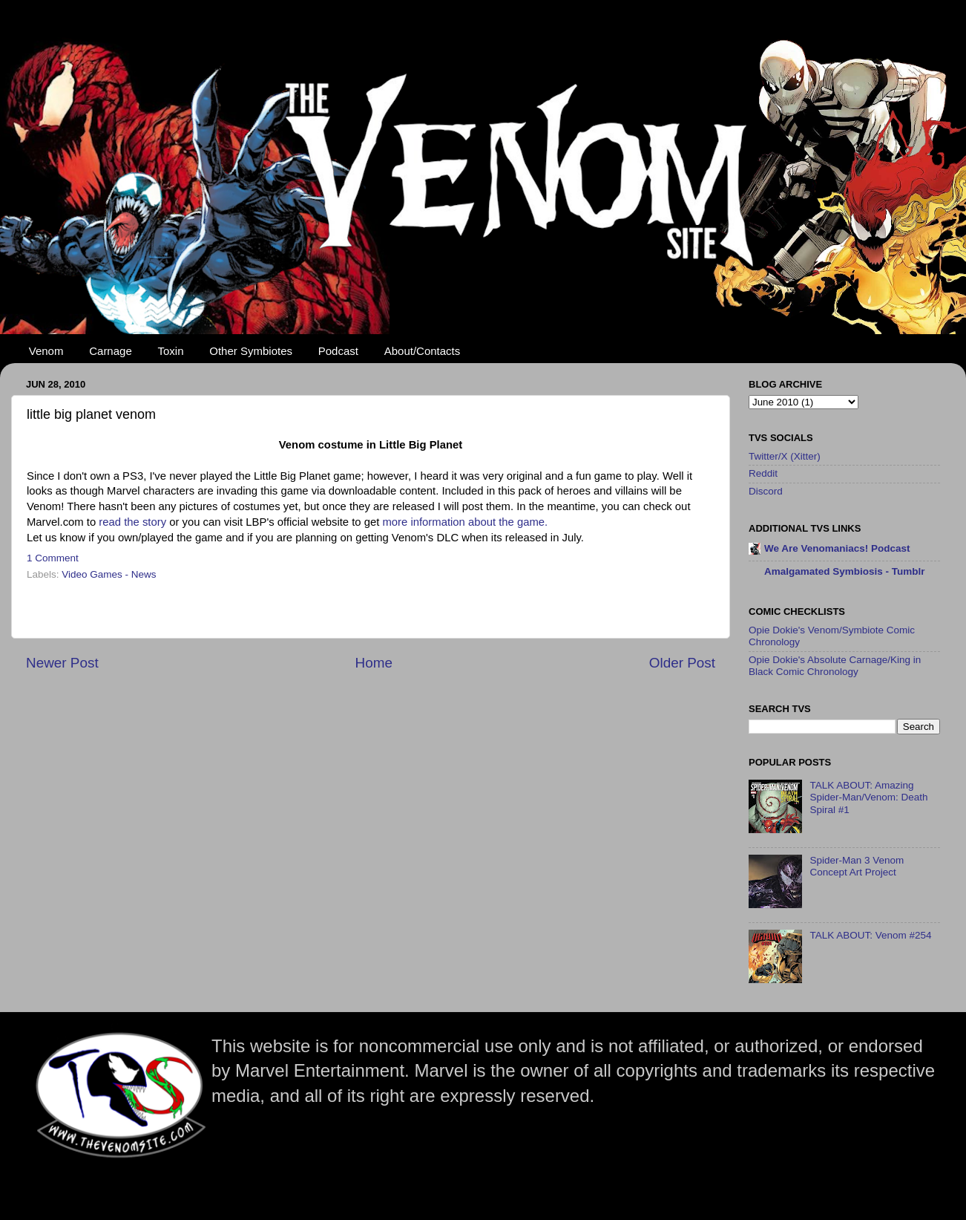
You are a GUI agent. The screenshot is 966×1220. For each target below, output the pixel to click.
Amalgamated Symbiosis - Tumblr (844, 571)
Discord (766, 491)
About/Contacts (422, 351)
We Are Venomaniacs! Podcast (837, 548)
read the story (132, 522)
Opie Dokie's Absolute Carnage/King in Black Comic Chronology (835, 665)
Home (373, 663)
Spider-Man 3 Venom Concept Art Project (856, 866)
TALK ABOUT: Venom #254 (870, 935)
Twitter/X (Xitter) (785, 456)
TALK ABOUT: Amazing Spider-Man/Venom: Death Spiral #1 (868, 797)
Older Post (682, 663)
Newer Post (62, 663)
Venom (46, 351)
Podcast (338, 351)
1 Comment (53, 558)
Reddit (763, 473)
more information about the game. (465, 522)
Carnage (110, 351)
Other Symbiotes (250, 351)
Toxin (171, 351)
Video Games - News (109, 574)
